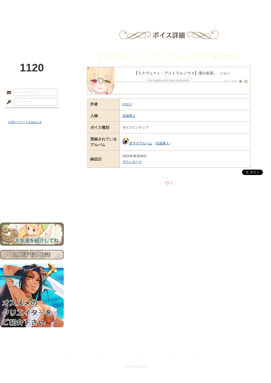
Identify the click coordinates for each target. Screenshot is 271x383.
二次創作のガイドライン (158, 358)
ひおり (127, 104)
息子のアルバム (140, 143)
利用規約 (64, 358)
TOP (19, 7)
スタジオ (174, 7)
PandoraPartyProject (32, 30)
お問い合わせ (32, 205)
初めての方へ (32, 196)
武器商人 (129, 116)
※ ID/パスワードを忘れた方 (25, 122)
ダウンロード (132, 162)
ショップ (212, 7)
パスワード (7, 102)
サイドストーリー (32, 157)
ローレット (97, 7)
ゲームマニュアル (32, 166)
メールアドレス (7, 93)
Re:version (205, 358)
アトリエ (135, 7)
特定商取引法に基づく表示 (122, 358)
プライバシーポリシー (87, 358)
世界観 (32, 147)
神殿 (58, 7)
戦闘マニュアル (32, 188)
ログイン (19, 113)
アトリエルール (32, 181)
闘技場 (251, 7)
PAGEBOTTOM (257, 368)
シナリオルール (32, 174)
